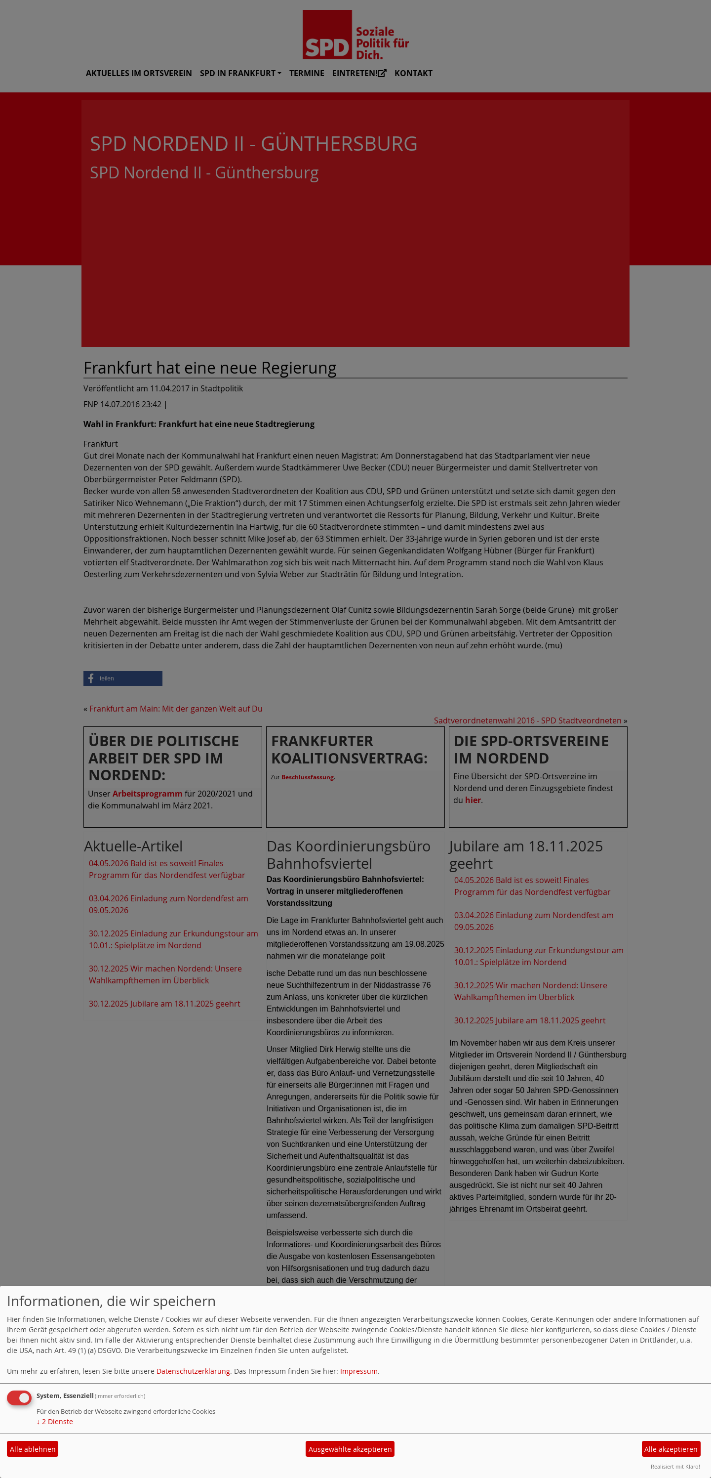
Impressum (359, 1371)
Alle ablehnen (33, 1449)
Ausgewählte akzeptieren (350, 1449)
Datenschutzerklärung (193, 1371)
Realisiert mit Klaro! (675, 1466)
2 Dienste (55, 1421)
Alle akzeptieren (671, 1449)
